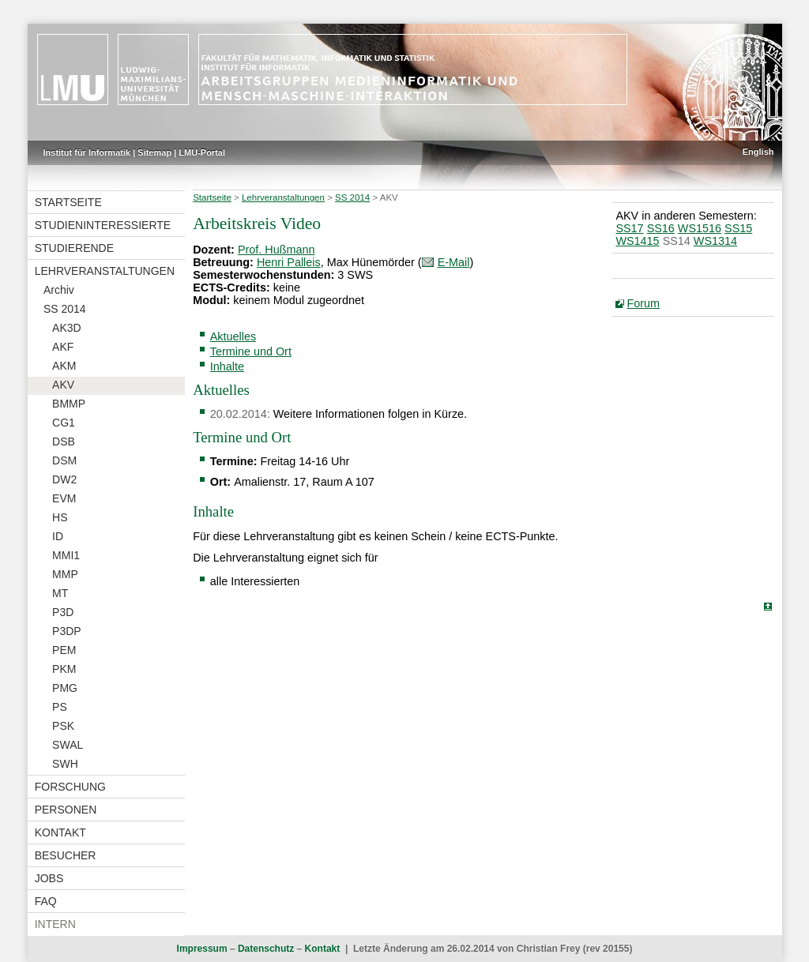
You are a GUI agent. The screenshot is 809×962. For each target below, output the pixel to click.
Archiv (58, 290)
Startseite (68, 202)
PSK (63, 726)
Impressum (202, 948)
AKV (63, 384)
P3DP (66, 631)
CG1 (63, 422)
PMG (64, 688)
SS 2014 (64, 309)
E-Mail (454, 262)
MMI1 (66, 555)
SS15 (738, 228)
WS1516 (699, 228)
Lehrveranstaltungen (105, 271)
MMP (65, 574)
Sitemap (154, 152)
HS (59, 517)
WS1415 (637, 241)
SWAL (67, 744)
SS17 (629, 228)
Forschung (70, 786)
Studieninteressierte (103, 225)
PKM (64, 669)
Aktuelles (233, 336)
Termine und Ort (251, 351)
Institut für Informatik (87, 152)
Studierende (74, 248)
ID (57, 536)
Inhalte (227, 366)
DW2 (64, 479)
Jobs (49, 878)
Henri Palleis (289, 262)
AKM (64, 365)
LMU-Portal (202, 152)
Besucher (65, 855)
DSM (64, 460)
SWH (65, 763)
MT (60, 593)
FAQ (46, 901)
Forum (643, 303)
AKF (62, 346)
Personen (66, 809)
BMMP (68, 403)
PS (59, 707)
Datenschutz (266, 948)
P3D (62, 612)
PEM (64, 650)
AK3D (66, 327)
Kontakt (60, 832)
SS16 (661, 228)
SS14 (676, 241)
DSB (63, 441)
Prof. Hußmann (276, 249)
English (758, 151)
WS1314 (715, 241)
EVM (64, 498)
